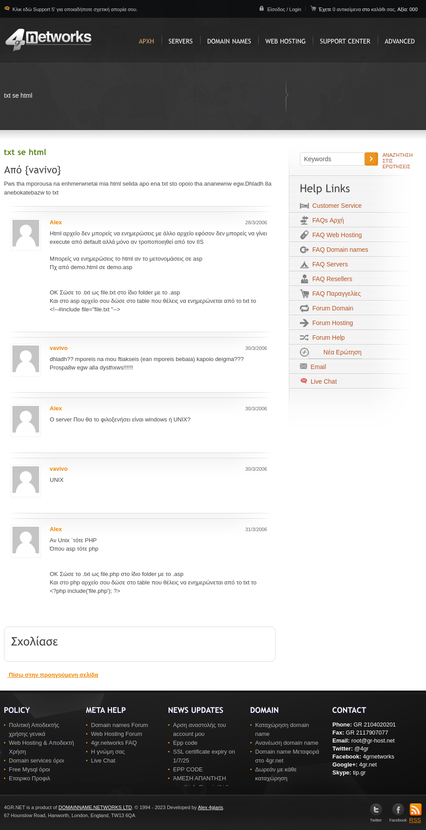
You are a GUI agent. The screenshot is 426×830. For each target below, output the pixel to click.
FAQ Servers (328, 264)
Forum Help (327, 337)
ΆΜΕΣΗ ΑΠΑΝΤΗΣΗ (199, 778)
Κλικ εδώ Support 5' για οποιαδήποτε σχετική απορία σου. (74, 9)
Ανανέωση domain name (287, 742)
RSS (415, 817)
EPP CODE (188, 769)
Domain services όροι (36, 760)
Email (316, 366)
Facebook (398, 818)
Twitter (376, 818)
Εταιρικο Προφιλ (29, 778)
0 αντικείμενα (347, 9)
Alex (56, 222)
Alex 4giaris (210, 807)
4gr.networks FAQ (114, 742)
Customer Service (335, 205)
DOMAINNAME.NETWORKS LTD (95, 807)
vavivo (58, 348)
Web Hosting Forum (116, 734)
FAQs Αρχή (326, 220)
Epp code (185, 742)
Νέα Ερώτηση (335, 352)
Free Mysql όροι (29, 769)
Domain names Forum (119, 725)
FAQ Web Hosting (335, 234)
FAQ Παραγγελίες (335, 293)
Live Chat (323, 381)
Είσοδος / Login (284, 9)
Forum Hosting (331, 322)
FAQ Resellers (330, 278)
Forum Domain (331, 308)
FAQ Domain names (338, 249)
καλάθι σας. (383, 9)
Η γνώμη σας (108, 751)
